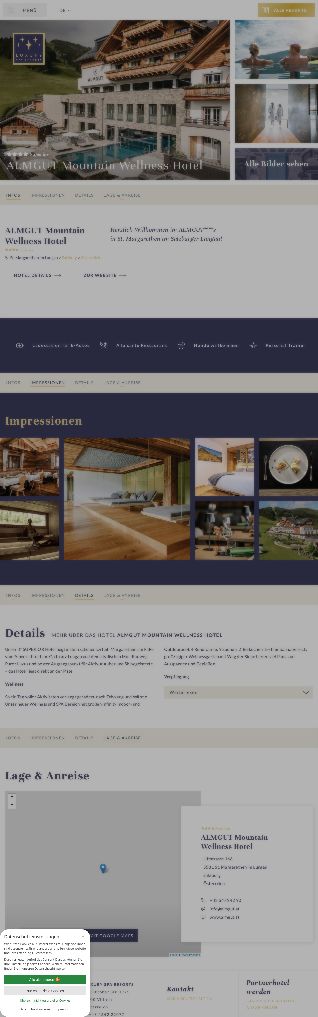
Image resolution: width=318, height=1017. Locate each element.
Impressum (62, 1009)
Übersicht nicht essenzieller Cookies (45, 1000)
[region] (45, 956)
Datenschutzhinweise (35, 1009)
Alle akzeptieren (45, 980)
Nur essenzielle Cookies (45, 991)
